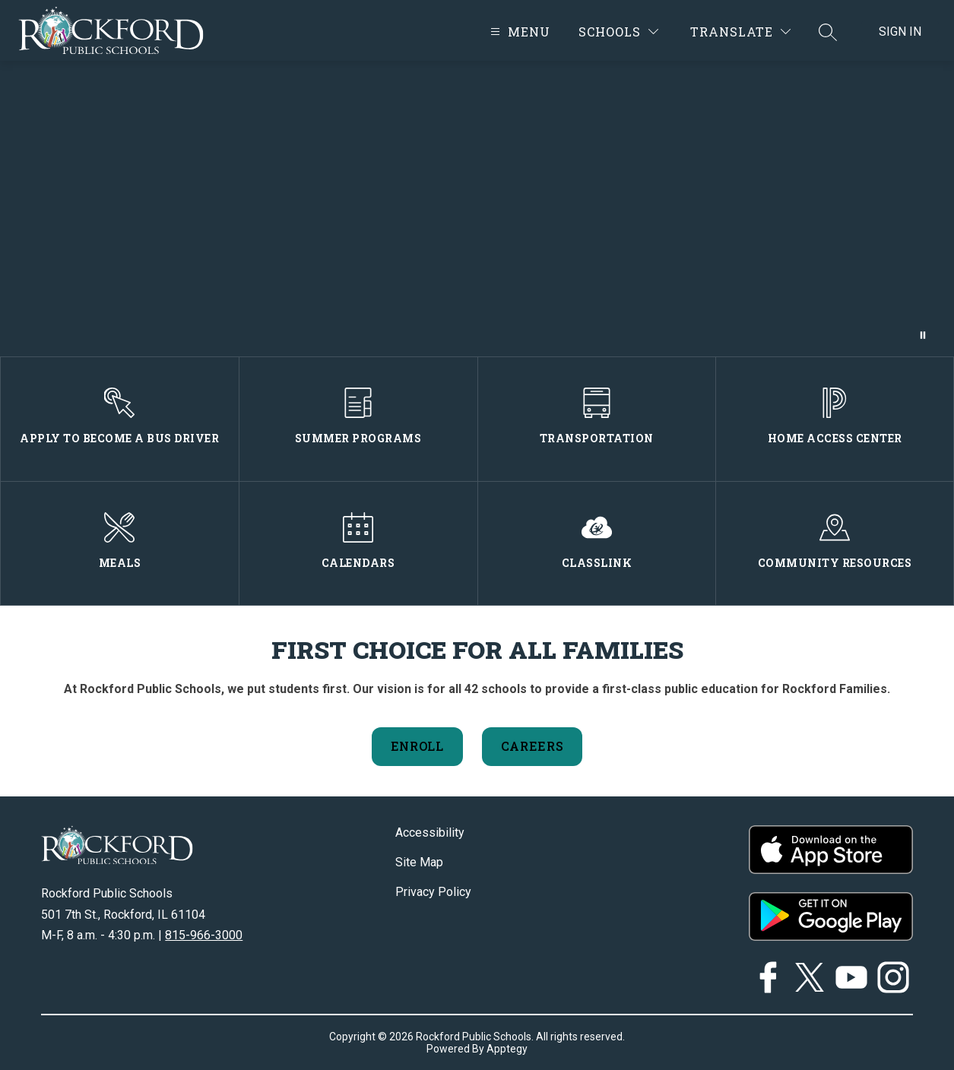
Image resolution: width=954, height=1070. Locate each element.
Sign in (900, 31)
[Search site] (828, 32)
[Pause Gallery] (923, 335)
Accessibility (429, 832)
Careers (532, 746)
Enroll (417, 746)
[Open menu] (518, 31)
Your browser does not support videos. (477, 208)
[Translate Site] (740, 31)
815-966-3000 (203, 935)
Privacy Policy (433, 892)
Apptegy (507, 1049)
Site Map (419, 862)
